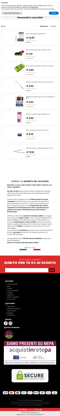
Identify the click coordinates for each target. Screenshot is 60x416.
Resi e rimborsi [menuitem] (11, 311)
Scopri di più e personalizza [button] (12, 412)
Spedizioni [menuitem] (10, 313)
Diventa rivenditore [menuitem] (13, 290)
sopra (30, 1)
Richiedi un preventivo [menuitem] (13, 308)
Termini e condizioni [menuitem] (13, 297)
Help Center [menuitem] (10, 306)
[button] (50, 5)
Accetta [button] (54, 412)
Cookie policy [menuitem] (11, 315)
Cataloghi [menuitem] (10, 293)
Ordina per (44, 26)
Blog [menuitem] (8, 286)
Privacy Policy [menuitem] (11, 299)
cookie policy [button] (34, 407)
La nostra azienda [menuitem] (12, 284)
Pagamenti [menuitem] (10, 295)
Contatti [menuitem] (9, 288)
